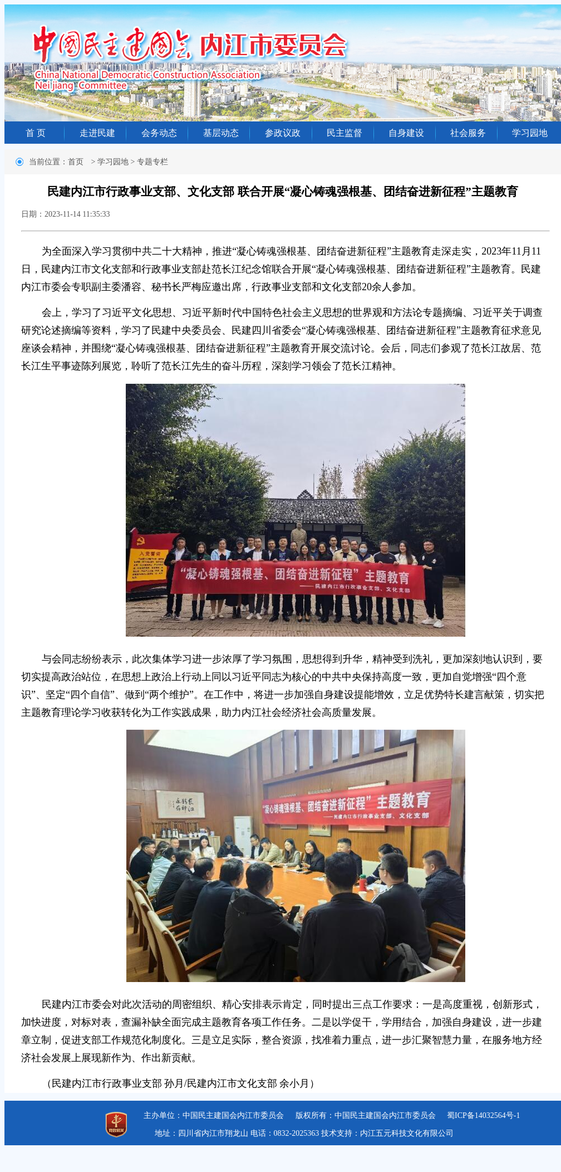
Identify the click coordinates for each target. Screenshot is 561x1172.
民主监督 (344, 133)
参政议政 (283, 133)
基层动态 (221, 133)
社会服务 (468, 133)
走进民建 (97, 133)
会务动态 (159, 133)
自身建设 (406, 133)
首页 (75, 162)
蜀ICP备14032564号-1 (483, 1115)
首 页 (36, 133)
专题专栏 (152, 162)
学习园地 (530, 133)
